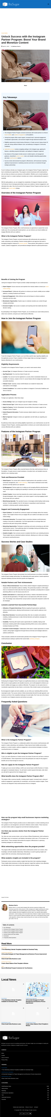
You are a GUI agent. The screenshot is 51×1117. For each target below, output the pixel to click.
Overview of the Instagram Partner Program (13, 929)
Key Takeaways (7, 927)
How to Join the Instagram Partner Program (13, 931)
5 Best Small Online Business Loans (11, 958)
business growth (23, 243)
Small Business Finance (6, 961)
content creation (20, 156)
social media (12, 188)
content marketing (22, 482)
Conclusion (6, 935)
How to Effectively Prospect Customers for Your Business (16, 968)
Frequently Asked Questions (10, 937)
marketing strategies (34, 638)
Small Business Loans (5, 957)
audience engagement (19, 134)
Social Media (4, 33)
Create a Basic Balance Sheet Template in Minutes (14, 963)
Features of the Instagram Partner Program (13, 932)
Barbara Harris (17, 46)
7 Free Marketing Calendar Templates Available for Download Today (19, 949)
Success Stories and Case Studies (11, 934)
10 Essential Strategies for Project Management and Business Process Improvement (24, 954)
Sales (2, 966)
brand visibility (8, 134)
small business (13, 158)
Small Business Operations (6, 952)
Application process (9, 149)
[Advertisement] (25, 19)
